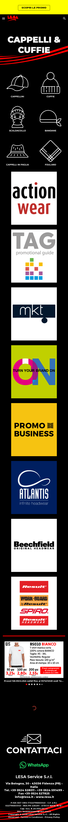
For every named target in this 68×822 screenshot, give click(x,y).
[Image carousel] (34, 663)
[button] (3, 18)
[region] (34, 7)
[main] (34, 44)
